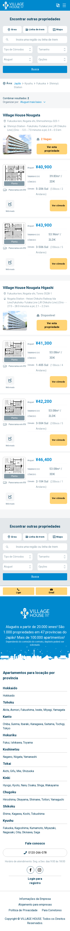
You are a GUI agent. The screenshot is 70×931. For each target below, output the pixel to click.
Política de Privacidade (23, 910)
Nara (24, 785)
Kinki (6, 778)
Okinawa (27, 832)
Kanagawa (36, 724)
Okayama (22, 799)
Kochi (26, 813)
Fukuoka (8, 828)
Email (51, 592)
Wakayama (52, 785)
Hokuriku (9, 735)
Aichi (6, 771)
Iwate (38, 710)
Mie (18, 771)
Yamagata (59, 710)
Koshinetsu (11, 749)
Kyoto (16, 785)
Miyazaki (50, 828)
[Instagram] (39, 870)
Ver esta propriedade (51, 149)
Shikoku (9, 806)
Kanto (7, 716)
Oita (18, 832)
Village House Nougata (21, 115)
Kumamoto (36, 828)
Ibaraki (25, 724)
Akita (6, 710)
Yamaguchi (57, 799)
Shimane (34, 799)
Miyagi (47, 710)
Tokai (7, 763)
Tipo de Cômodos (17, 49)
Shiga (40, 785)
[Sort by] (33, 102)
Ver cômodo (58, 205)
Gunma (15, 724)
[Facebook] (30, 870)
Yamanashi (30, 757)
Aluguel (17, 59)
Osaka (32, 785)
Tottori (45, 799)
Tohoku (8, 702)
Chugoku (9, 792)
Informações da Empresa (35, 899)
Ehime (7, 813)
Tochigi (60, 724)
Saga (37, 832)
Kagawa (17, 813)
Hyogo (7, 785)
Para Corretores (52, 910)
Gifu (12, 771)
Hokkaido (10, 688)
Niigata (18, 757)
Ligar (18, 592)
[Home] (35, 613)
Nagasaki (8, 832)
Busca (35, 69)
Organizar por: (11, 102)
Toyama (28, 742)
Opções (52, 59)
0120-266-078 (37, 852)
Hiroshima (9, 799)
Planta (14, 183)
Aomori (14, 710)
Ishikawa (16, 742)
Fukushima (27, 710)
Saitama (49, 724)
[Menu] (64, 5)
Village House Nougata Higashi (28, 288)
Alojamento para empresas (35, 904)
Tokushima (37, 813)
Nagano (7, 757)
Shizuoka (28, 771)
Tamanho (52, 49)
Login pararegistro (35, 881)
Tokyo (6, 728)
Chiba (6, 724)
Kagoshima (21, 828)
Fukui (6, 742)
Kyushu (8, 820)
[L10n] (58, 5)
